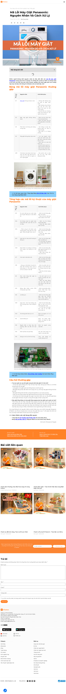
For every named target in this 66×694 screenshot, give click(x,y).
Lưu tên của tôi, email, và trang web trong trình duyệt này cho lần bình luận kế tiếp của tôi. (26, 598)
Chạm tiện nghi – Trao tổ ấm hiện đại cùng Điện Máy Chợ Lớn (49, 487)
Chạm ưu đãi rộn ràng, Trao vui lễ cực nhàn (14, 532)
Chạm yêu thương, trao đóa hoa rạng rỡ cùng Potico (15, 487)
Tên (2, 582)
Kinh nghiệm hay (24, 8)
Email (2, 587)
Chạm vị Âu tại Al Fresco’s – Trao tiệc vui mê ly (48, 532)
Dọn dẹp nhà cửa (14, 8)
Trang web (4, 593)
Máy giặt (32, 8)
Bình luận (3, 564)
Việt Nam (5, 633)
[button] (64, 2)
